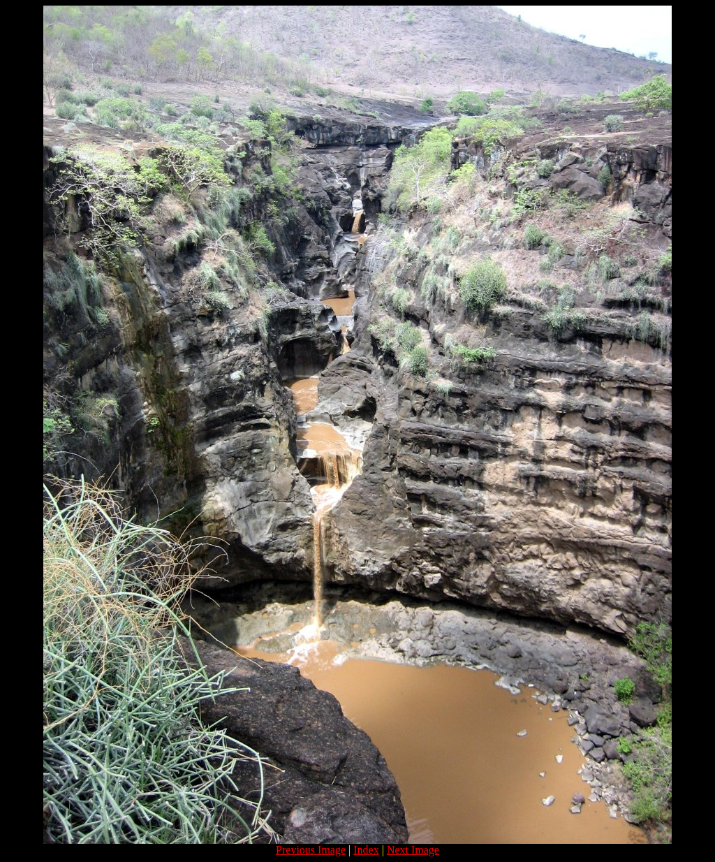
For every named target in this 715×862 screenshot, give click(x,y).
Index (365, 850)
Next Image (413, 850)
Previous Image (311, 850)
